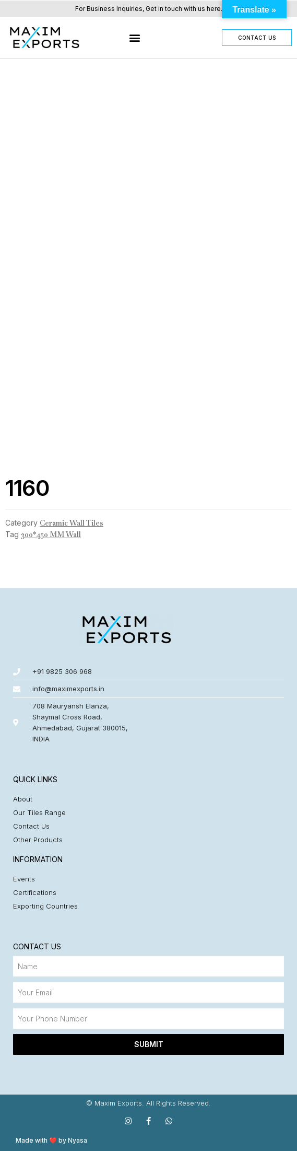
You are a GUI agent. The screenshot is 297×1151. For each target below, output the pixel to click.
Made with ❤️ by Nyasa (51, 1140)
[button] (134, 37)
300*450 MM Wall (51, 534)
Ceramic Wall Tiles (71, 523)
